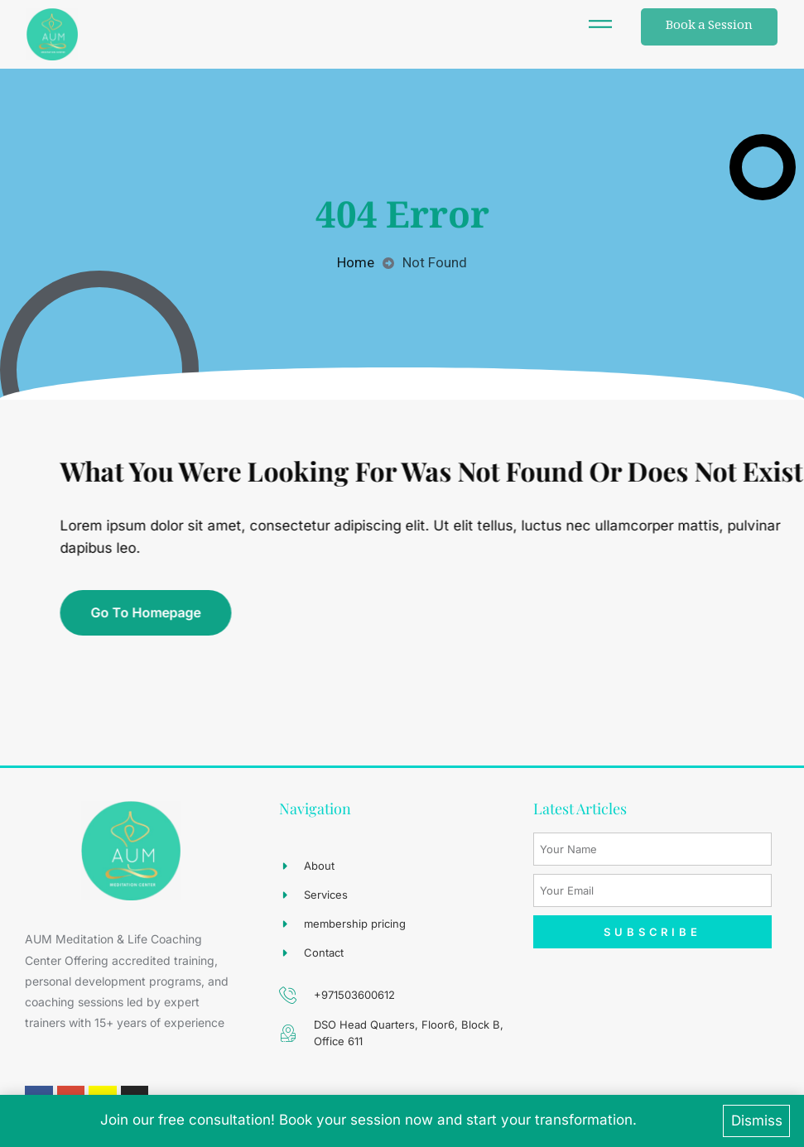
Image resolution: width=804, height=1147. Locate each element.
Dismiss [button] (756, 1120)
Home (355, 262)
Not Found (434, 262)
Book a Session (709, 26)
